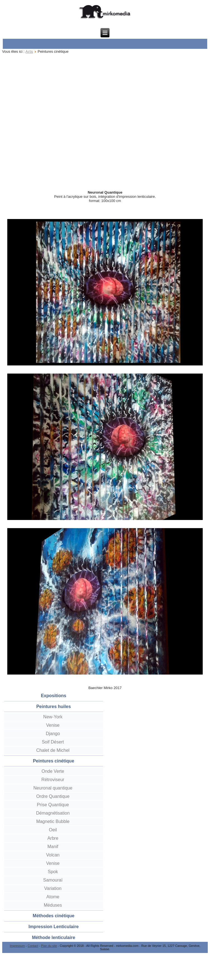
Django (53, 733)
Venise (52, 725)
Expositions (53, 695)
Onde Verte (53, 771)
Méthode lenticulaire (53, 937)
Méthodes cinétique (53, 915)
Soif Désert (53, 742)
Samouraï (53, 880)
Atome (52, 896)
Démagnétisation (53, 813)
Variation (52, 888)
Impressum (17, 945)
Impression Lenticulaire (53, 926)
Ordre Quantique (53, 796)
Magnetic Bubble (53, 821)
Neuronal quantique (52, 788)
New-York (53, 716)
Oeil (53, 829)
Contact (33, 945)
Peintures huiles (53, 706)
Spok (53, 871)
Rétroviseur (52, 779)
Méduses (53, 905)
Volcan (52, 855)
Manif (52, 846)
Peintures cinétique (53, 761)
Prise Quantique (53, 804)
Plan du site (49, 945)
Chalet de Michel (53, 750)
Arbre (52, 838)
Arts (29, 51)
